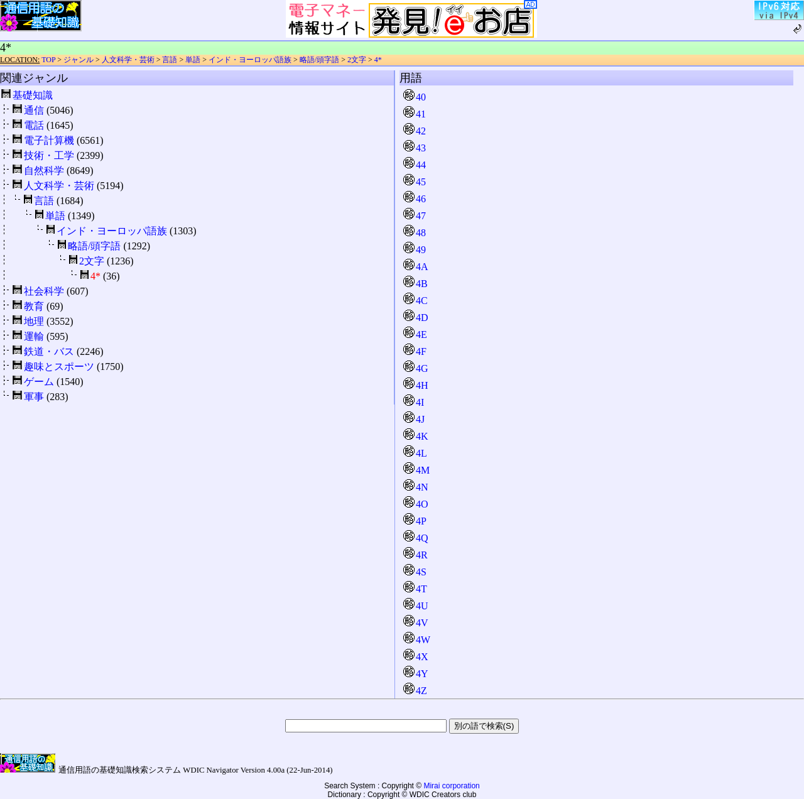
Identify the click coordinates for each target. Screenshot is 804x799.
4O (415, 504)
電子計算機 (49, 140)
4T (415, 589)
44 (414, 165)
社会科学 (44, 291)
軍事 (34, 396)
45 (414, 182)
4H (415, 385)
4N (415, 487)
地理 (34, 321)
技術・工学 (49, 155)
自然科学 (44, 170)
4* (378, 59)
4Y (415, 673)
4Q (415, 538)
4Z (415, 690)
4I (413, 402)
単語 (192, 59)
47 (414, 215)
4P (414, 521)
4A (415, 266)
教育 (34, 306)
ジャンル (78, 59)
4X (415, 656)
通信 (34, 110)
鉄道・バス (49, 351)
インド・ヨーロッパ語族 (250, 59)
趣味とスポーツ (59, 366)
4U (415, 606)
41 (414, 114)
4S (414, 572)
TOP (48, 59)
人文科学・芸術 (128, 59)
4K (415, 436)
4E (415, 334)
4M (416, 470)
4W (416, 639)
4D (415, 317)
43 (414, 148)
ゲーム (39, 381)
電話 (34, 125)
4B (415, 283)
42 (414, 131)
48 (414, 232)
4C (415, 300)
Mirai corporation (451, 785)
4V (415, 622)
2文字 (356, 59)
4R (415, 555)
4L (415, 453)
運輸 (34, 336)
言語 (169, 59)
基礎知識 (33, 95)
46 (414, 198)
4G (415, 368)
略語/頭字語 (319, 59)
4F (414, 351)
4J (414, 419)
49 (414, 249)
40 (414, 97)
